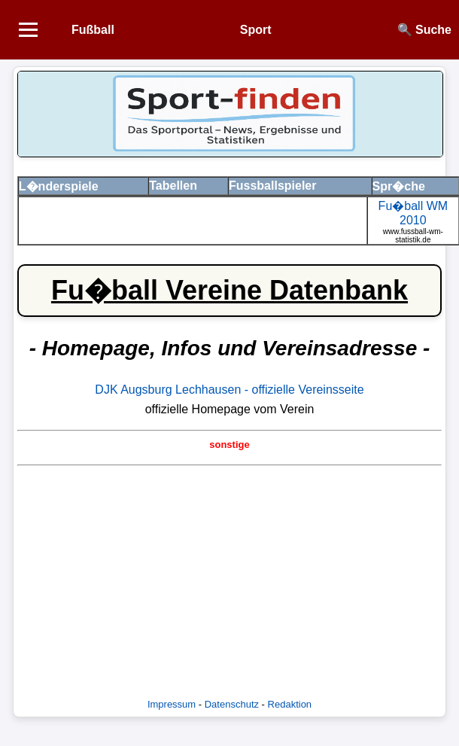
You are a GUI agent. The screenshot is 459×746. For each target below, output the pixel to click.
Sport (256, 29)
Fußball (92, 29)
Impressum (171, 704)
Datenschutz (232, 704)
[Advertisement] (229, 576)
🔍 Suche (424, 29)
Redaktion (290, 704)
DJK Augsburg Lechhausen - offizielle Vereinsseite (229, 389)
